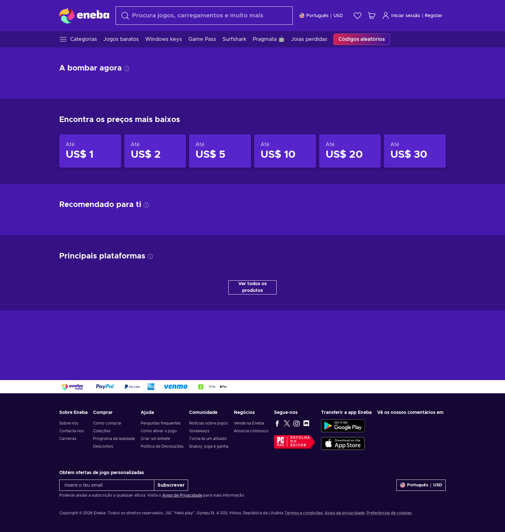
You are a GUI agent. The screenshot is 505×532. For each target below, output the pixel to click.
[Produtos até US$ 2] (155, 151)
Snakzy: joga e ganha (208, 446)
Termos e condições (303, 513)
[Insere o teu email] (106, 485)
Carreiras (67, 439)
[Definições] (321, 15)
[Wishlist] (357, 15)
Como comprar (107, 423)
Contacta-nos (71, 431)
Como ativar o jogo (159, 431)
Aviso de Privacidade (182, 495)
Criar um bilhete (155, 439)
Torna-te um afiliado (208, 439)
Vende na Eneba (249, 423)
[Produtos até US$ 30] (415, 151)
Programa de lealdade (114, 439)
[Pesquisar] (204, 15)
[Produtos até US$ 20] (350, 151)
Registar (434, 16)
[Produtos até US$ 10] (285, 151)
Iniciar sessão (401, 16)
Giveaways (199, 431)
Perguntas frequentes (161, 423)
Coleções (101, 431)
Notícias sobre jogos (208, 423)
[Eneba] (84, 15)
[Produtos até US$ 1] (90, 151)
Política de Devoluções (162, 446)
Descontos (103, 446)
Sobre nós (68, 423)
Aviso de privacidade (345, 513)
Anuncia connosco (251, 431)
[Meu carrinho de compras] (372, 15)
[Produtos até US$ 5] (220, 151)
